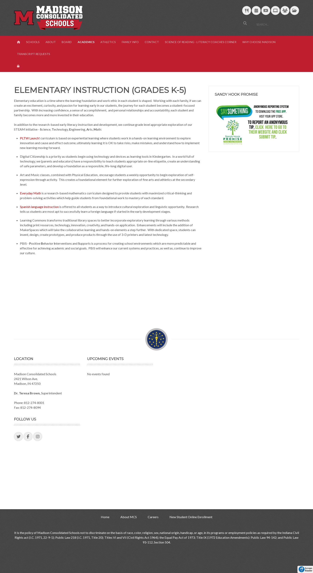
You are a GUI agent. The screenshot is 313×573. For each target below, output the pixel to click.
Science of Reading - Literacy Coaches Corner (200, 42)
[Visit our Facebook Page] (28, 436)
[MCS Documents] (294, 11)
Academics (86, 42)
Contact (152, 42)
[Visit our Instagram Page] (37, 436)
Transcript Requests (33, 54)
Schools (33, 42)
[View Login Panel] (18, 66)
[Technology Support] (275, 11)
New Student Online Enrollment (190, 517)
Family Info (130, 42)
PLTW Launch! (30, 138)
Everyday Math (30, 193)
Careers (153, 517)
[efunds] (265, 11)
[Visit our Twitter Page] (18, 436)
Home (105, 517)
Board (67, 42)
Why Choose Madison (258, 42)
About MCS (128, 517)
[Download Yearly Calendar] (256, 11)
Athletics (108, 42)
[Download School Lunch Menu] (246, 11)
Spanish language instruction (39, 207)
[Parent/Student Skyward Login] (284, 11)
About (51, 42)
